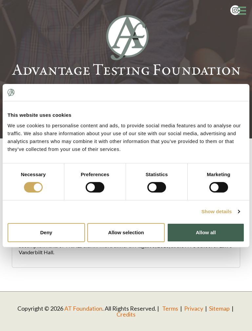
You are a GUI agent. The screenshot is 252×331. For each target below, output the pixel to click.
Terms (170, 308)
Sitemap (219, 308)
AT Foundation (83, 308)
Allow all (206, 232)
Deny (46, 232)
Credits (126, 314)
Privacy (193, 308)
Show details (216, 211)
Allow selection (126, 232)
